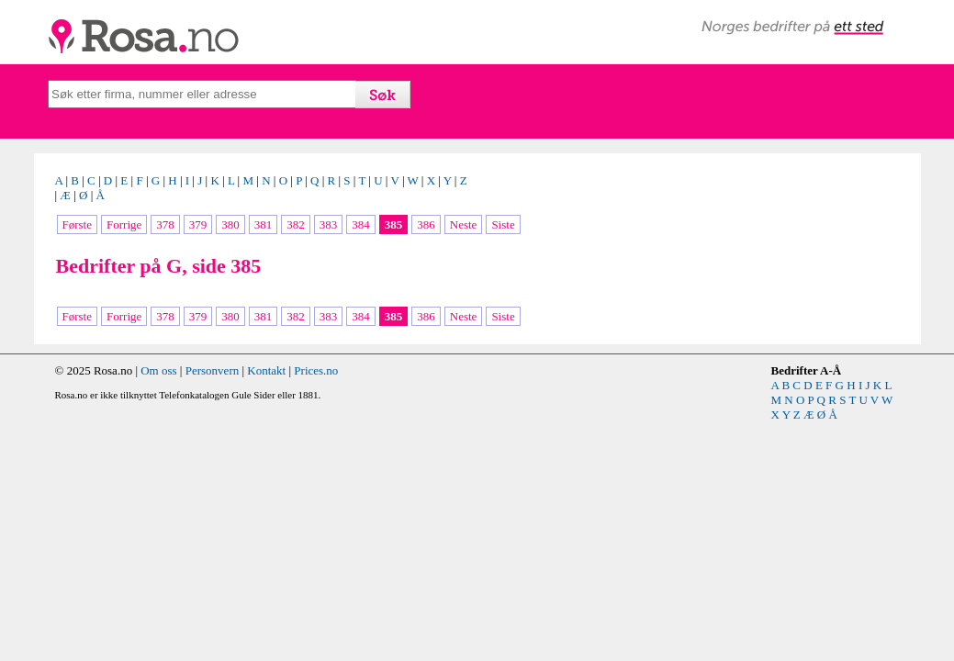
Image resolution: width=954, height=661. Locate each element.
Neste (463, 224)
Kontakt (266, 370)
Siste (502, 224)
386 (426, 224)
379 (198, 224)
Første (77, 224)
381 (263, 224)
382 (295, 224)
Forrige (124, 224)
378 (165, 224)
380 (230, 224)
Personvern (212, 370)
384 (361, 224)
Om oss (158, 370)
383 (329, 224)
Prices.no (316, 370)
